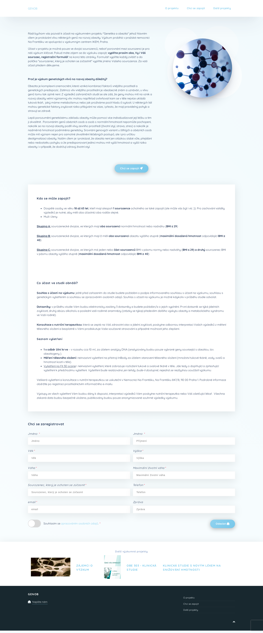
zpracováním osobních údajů (79, 524)
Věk (31, 451)
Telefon (139, 485)
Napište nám (40, 603)
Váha (32, 468)
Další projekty (221, 8)
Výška (138, 451)
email (32, 502)
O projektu (167, 8)
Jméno (34, 434)
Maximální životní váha (149, 468)
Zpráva (138, 502)
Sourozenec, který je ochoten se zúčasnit (57, 485)
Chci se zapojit (193, 8)
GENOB (32, 8)
